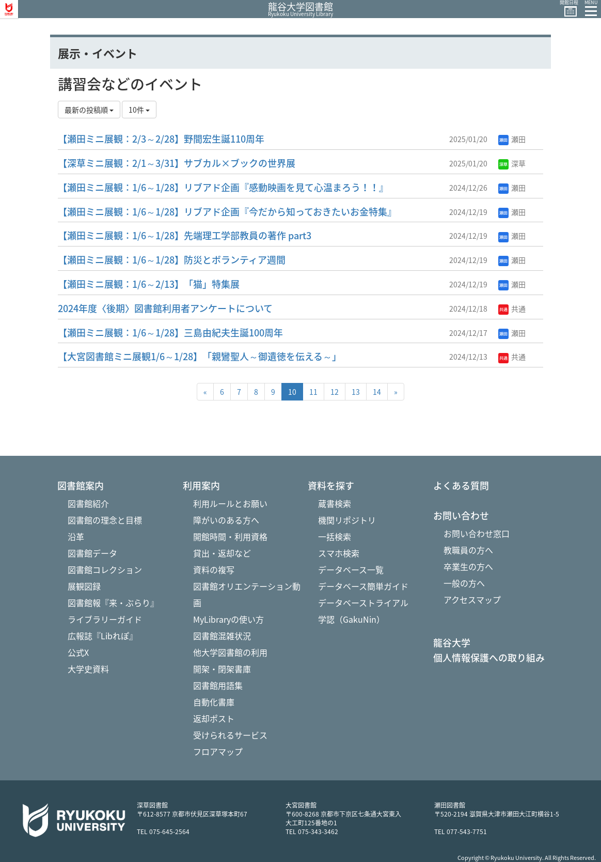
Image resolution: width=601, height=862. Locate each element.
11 (313, 392)
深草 (512, 163)
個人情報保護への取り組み (489, 658)
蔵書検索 (334, 503)
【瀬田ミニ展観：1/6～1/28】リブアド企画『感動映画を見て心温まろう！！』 (223, 187)
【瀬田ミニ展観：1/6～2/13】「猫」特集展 (149, 284)
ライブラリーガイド (105, 619)
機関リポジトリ (347, 520)
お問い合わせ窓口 (477, 533)
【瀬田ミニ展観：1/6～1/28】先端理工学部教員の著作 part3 (184, 235)
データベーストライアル (363, 602)
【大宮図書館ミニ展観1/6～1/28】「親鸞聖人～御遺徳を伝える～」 (199, 356)
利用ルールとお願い (230, 503)
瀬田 (512, 139)
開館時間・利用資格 (230, 536)
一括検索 (334, 536)
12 (334, 392)
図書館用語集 (218, 685)
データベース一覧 (351, 569)
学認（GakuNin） (351, 619)
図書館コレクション (105, 569)
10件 (139, 109)
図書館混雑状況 (222, 635)
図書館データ (92, 553)
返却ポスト (213, 718)
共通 (512, 308)
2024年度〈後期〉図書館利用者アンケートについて (165, 308)
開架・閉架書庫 (222, 669)
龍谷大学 (451, 643)
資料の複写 (213, 569)
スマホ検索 (338, 553)
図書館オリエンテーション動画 (247, 594)
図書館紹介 (88, 503)
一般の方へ (464, 583)
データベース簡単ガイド (363, 586)
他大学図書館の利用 (230, 652)
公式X (78, 652)
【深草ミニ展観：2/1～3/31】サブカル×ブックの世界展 (176, 163)
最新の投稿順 (89, 109)
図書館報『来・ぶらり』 (113, 602)
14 (377, 392)
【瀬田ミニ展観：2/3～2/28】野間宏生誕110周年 (161, 139)
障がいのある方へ (226, 520)
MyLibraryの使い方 (228, 619)
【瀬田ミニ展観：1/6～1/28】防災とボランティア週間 (172, 260)
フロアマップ (218, 751)
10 (292, 392)
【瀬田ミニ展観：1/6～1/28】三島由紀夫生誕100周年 (170, 333)
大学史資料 (88, 669)
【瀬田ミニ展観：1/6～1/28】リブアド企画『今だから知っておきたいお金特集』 (227, 212)
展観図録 (84, 586)
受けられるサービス (230, 735)
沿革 (76, 536)
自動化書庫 (213, 702)
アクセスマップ (472, 599)
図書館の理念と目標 (105, 520)
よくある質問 (461, 486)
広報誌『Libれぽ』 (102, 635)
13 (356, 392)
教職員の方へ (468, 550)
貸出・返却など (222, 553)
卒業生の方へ (468, 566)
